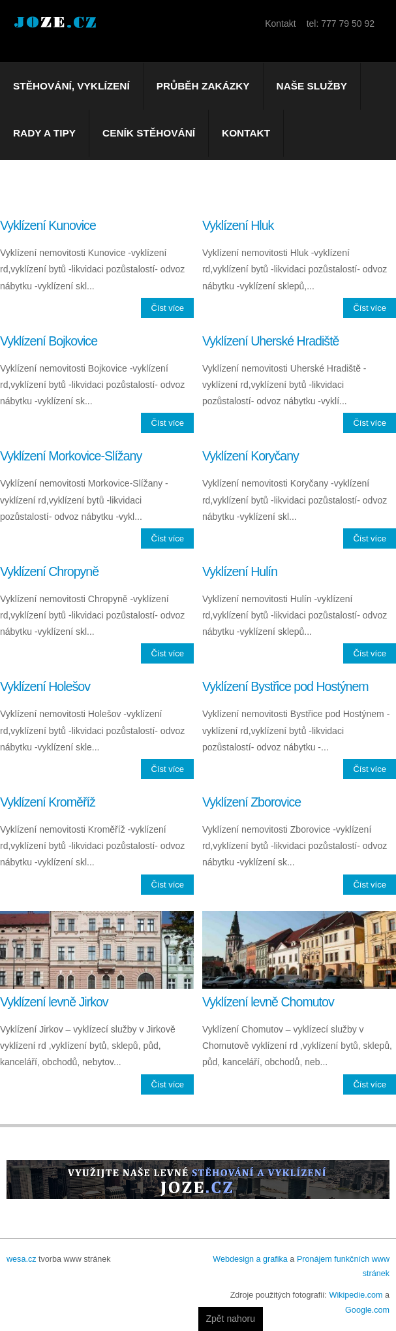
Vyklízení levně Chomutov (268, 1002)
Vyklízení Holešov (45, 686)
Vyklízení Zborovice (251, 802)
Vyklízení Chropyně (49, 571)
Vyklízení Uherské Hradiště (270, 341)
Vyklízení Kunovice (48, 225)
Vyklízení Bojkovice (48, 341)
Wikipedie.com (356, 1295)
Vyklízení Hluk (237, 225)
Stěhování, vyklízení (71, 85)
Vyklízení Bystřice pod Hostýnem (285, 686)
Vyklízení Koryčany (250, 456)
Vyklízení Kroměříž (47, 802)
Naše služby (312, 85)
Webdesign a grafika (250, 1259)
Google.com (367, 1310)
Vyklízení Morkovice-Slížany (71, 456)
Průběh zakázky (203, 85)
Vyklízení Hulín (239, 571)
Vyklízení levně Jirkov (54, 1002)
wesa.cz (22, 1259)
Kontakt (246, 132)
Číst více (167, 308)
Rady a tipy (44, 132)
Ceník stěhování (148, 132)
